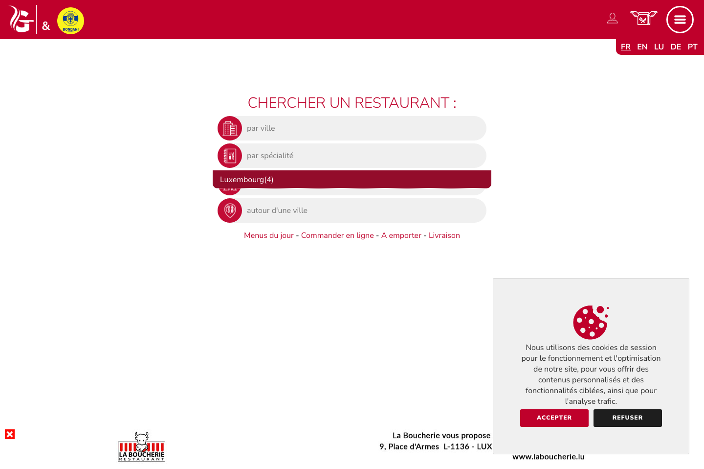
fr (626, 47)
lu (659, 47)
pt (693, 47)
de (676, 47)
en (642, 47)
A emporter (401, 235)
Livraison (444, 235)
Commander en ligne (337, 235)
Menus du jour (269, 235)
